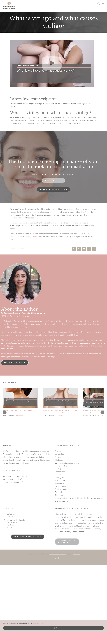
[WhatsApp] (89, 248)
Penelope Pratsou (31, 236)
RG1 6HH (11, 539)
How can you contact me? (13, 494)
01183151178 (12, 528)
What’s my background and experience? (18, 488)
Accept (53, 628)
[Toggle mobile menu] (103, 3)
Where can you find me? (12, 491)
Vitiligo (28, 117)
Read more (36, 623)
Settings (44, 623)
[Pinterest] (94, 248)
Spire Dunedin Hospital (16, 531)
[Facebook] (73, 248)
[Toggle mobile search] (98, 3)
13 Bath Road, (12, 534)
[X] (79, 248)
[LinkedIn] (84, 248)
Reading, (10, 537)
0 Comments (19, 415)
